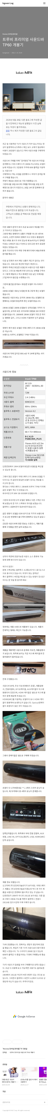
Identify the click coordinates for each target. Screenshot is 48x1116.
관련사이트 (6, 1102)
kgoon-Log (8, 3)
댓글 (4, 1091)
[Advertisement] (24, 1016)
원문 (8, 130)
